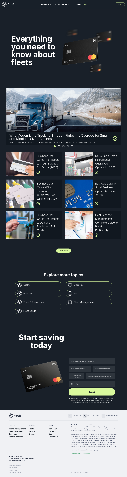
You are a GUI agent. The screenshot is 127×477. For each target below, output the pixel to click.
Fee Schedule (13, 467)
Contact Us (53, 437)
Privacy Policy (76, 400)
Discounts (13, 434)
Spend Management (17, 429)
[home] (8, 4)
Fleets (31, 429)
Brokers (32, 434)
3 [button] (63, 146)
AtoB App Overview (15, 465)
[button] (46, 4)
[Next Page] (63, 251)
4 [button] (67, 146)
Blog (86, 4)
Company (77, 4)
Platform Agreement (105, 398)
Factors (32, 431)
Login (119, 4)
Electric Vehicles (16, 437)
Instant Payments (16, 431)
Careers (52, 431)
